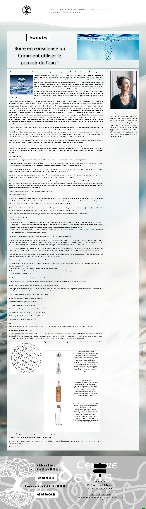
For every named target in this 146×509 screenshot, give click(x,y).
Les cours (108, 9)
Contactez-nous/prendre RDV (72, 12)
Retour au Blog (38, 37)
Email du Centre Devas (100, 494)
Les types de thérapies (78, 9)
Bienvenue (52, 9)
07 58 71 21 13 (46, 478)
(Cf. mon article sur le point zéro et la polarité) (81, 229)
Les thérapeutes (62, 9)
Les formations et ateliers (95, 9)
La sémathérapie (54, 12)
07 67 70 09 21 (46, 494)
